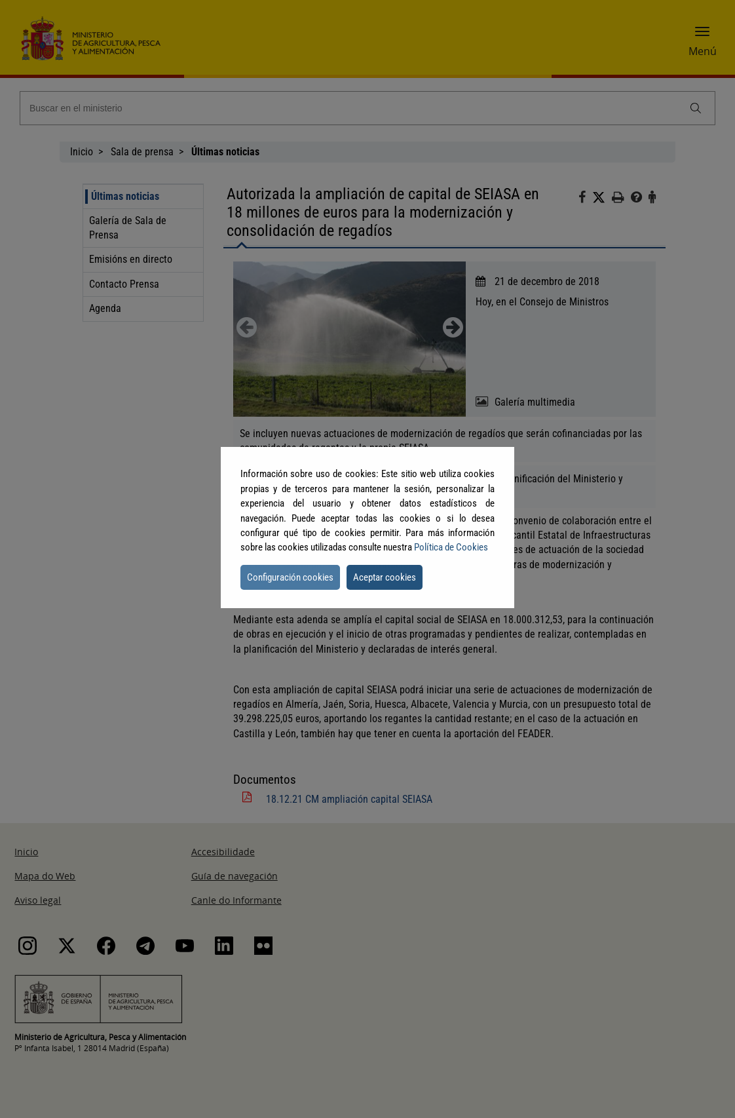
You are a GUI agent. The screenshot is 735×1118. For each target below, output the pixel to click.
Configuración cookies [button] (290, 577)
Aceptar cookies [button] (384, 577)
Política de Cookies (451, 547)
